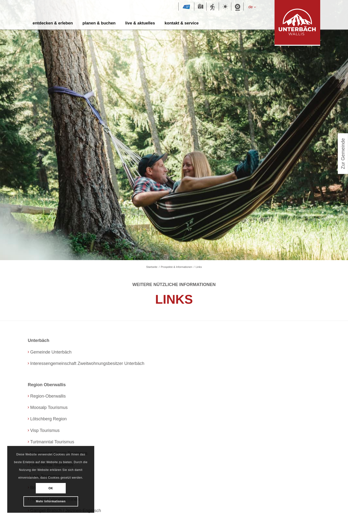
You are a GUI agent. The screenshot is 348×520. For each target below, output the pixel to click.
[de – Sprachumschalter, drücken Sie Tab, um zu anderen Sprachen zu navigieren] (254, 6)
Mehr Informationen (50, 501)
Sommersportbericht (213, 7)
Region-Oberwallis (50, 396)
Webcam (237, 7)
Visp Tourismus (46, 430)
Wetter (225, 7)
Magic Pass (186, 7)
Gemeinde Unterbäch (54, 352)
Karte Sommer (200, 7)
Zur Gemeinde (343, 155)
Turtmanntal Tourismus (55, 442)
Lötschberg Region (51, 419)
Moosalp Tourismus (51, 407)
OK (50, 488)
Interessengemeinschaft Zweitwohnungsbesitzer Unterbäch (95, 363)
